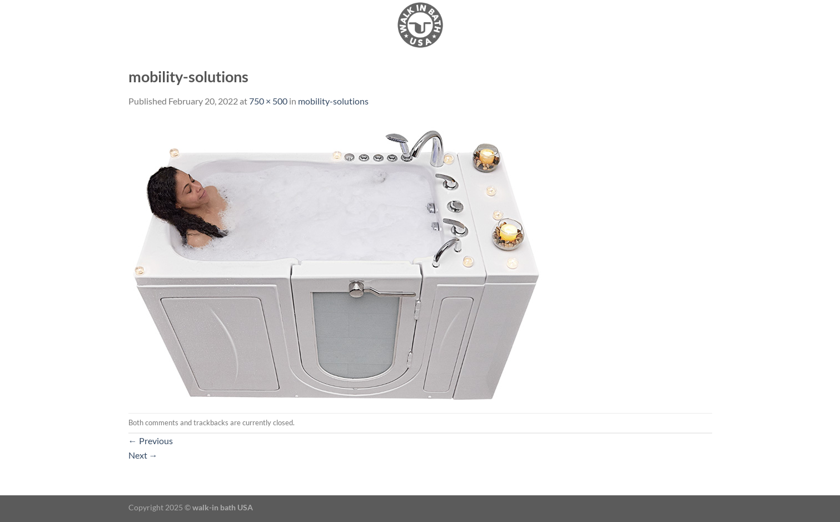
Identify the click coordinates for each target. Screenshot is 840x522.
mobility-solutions (333, 101)
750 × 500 (268, 101)
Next (143, 455)
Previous (150, 440)
